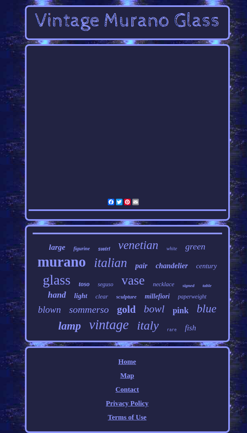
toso (84, 283)
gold (126, 309)
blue (206, 308)
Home (127, 362)
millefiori (157, 296)
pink (181, 310)
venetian (138, 244)
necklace (163, 284)
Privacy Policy (127, 403)
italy (147, 325)
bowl (154, 309)
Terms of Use (127, 417)
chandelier (172, 266)
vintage (109, 324)
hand (57, 295)
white (172, 248)
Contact (127, 389)
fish (190, 327)
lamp (69, 326)
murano (62, 262)
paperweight (192, 297)
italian (110, 263)
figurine (81, 248)
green (195, 246)
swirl (104, 249)
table (206, 285)
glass (57, 279)
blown (49, 310)
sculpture (126, 297)
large (57, 247)
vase (133, 280)
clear (102, 296)
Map (127, 375)
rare (172, 330)
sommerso (89, 309)
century (206, 266)
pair (141, 266)
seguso (105, 284)
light (80, 296)
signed (188, 285)
